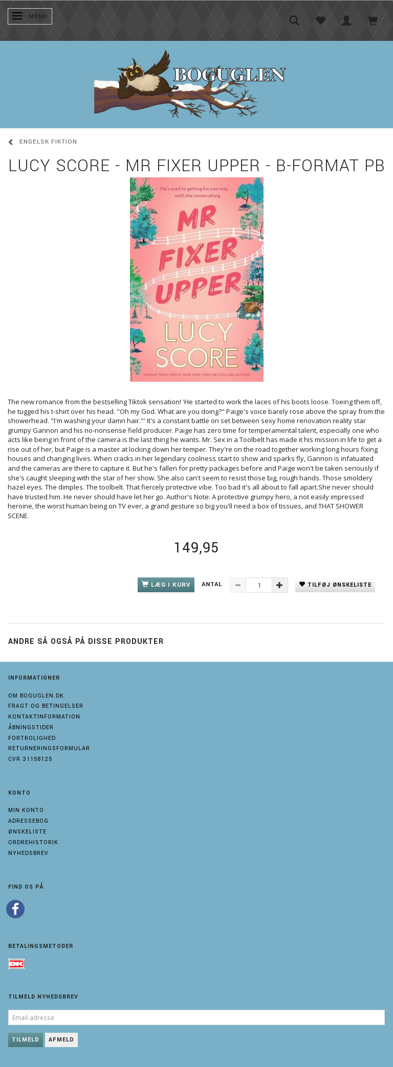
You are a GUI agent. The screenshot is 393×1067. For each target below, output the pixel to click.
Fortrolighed (32, 738)
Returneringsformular (49, 748)
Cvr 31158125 (30, 759)
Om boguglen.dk (36, 696)
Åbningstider (31, 727)
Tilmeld (25, 1039)
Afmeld (61, 1039)
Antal (213, 584)
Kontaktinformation (44, 717)
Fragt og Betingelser (45, 706)
